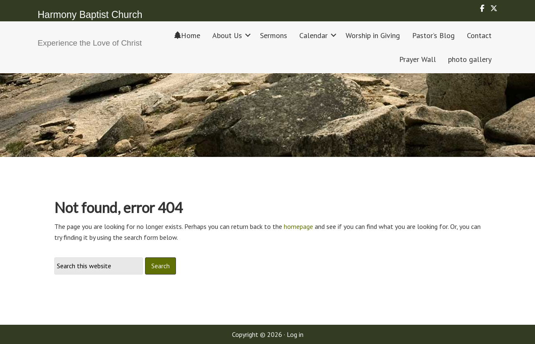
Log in (295, 334)
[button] (248, 35)
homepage (298, 226)
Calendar (313, 35)
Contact (479, 35)
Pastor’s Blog (433, 35)
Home (187, 35)
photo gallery (470, 59)
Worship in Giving (373, 35)
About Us (227, 35)
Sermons (273, 35)
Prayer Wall (417, 59)
